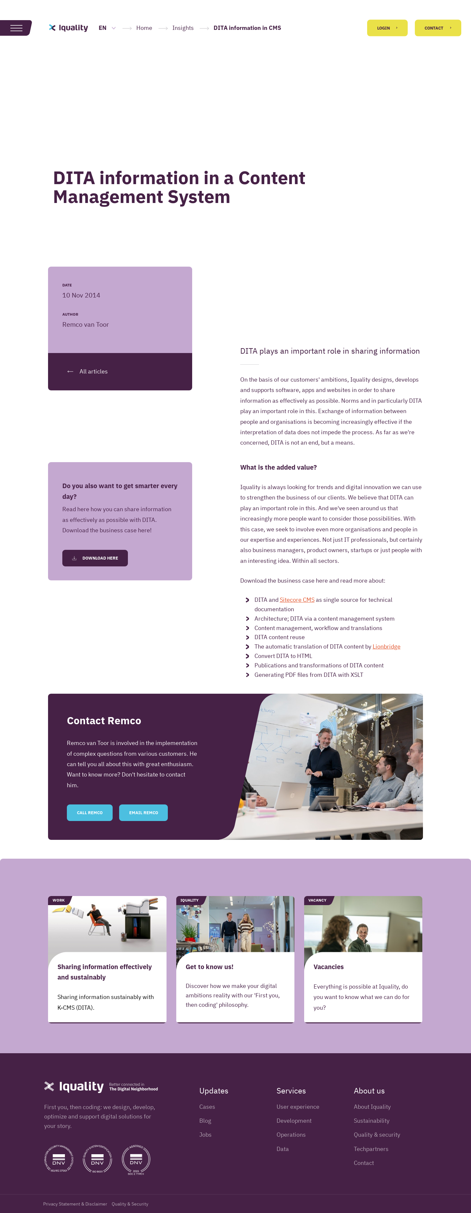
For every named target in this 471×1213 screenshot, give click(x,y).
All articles (85, 371)
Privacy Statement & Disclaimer (75, 1204)
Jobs (205, 1134)
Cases (207, 1106)
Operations (291, 1134)
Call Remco (90, 812)
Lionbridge (387, 646)
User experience (298, 1106)
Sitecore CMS (297, 599)
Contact (438, 28)
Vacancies (329, 966)
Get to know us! (209, 966)
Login (387, 28)
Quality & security (377, 1134)
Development (294, 1120)
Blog (205, 1120)
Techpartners (371, 1149)
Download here (95, 558)
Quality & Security (130, 1204)
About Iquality (372, 1106)
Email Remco (143, 812)
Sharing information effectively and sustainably (104, 971)
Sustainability (372, 1120)
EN (108, 28)
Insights (183, 28)
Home (144, 28)
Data (283, 1149)
